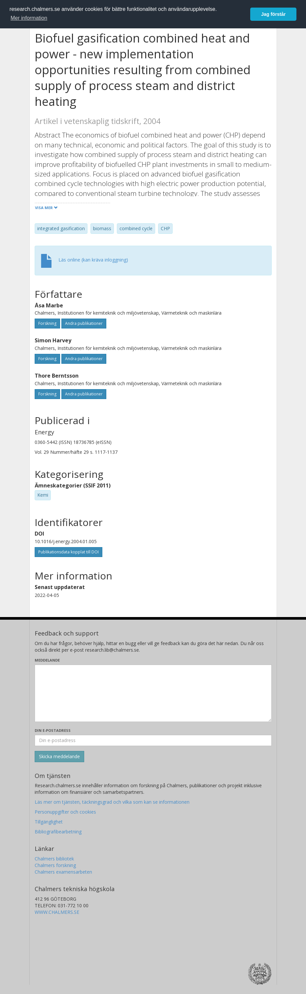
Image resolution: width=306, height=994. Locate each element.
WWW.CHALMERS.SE (57, 912)
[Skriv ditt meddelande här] (153, 693)
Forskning (47, 323)
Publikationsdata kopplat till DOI (68, 552)
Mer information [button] (29, 18)
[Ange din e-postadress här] (153, 740)
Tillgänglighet (49, 822)
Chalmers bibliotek (54, 858)
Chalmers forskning (55, 865)
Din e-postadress (53, 730)
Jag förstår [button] (273, 14)
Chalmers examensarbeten (63, 872)
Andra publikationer (84, 323)
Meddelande (47, 660)
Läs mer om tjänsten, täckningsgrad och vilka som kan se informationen (112, 802)
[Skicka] (59, 756)
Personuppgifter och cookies (65, 812)
